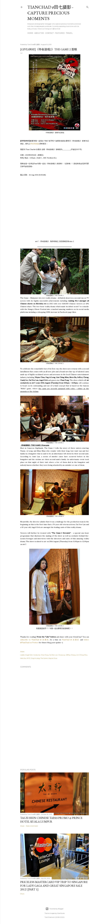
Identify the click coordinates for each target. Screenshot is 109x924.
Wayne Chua (52, 658)
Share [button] (22, 651)
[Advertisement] (54, 746)
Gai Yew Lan (53, 655)
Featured (60, 33)
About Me (39, 33)
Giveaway (61, 655)
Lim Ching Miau (81, 655)
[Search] (87, 6)
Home (30, 33)
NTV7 (28, 658)
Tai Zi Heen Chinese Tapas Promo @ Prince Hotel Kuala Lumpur (51, 819)
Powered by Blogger (54, 908)
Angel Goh (29, 655)
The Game (44, 658)
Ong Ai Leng (35, 658)
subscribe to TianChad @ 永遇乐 (34, 640)
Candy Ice (36, 655)
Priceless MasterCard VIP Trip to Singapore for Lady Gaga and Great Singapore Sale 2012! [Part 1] (54, 885)
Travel (69, 33)
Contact (49, 33)
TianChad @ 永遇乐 (70, 640)
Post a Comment (32, 826)
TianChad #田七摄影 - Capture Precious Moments (50, 12)
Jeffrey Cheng (71, 655)
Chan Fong (44, 655)
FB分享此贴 (34, 144)
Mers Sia (23, 658)
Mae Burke (61, 913)
